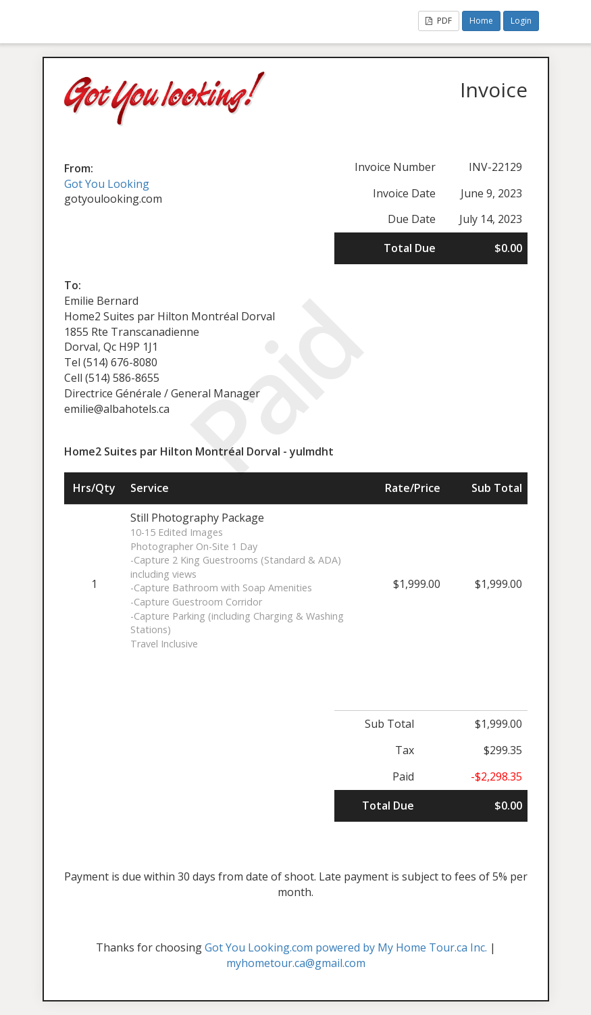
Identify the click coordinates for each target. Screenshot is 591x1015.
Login (521, 20)
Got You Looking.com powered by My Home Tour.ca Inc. (346, 947)
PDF (439, 20)
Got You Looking (106, 183)
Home (481, 20)
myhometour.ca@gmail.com (295, 963)
